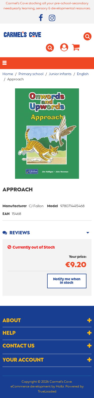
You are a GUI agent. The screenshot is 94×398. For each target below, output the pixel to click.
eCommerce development (31, 386)
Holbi (60, 386)
